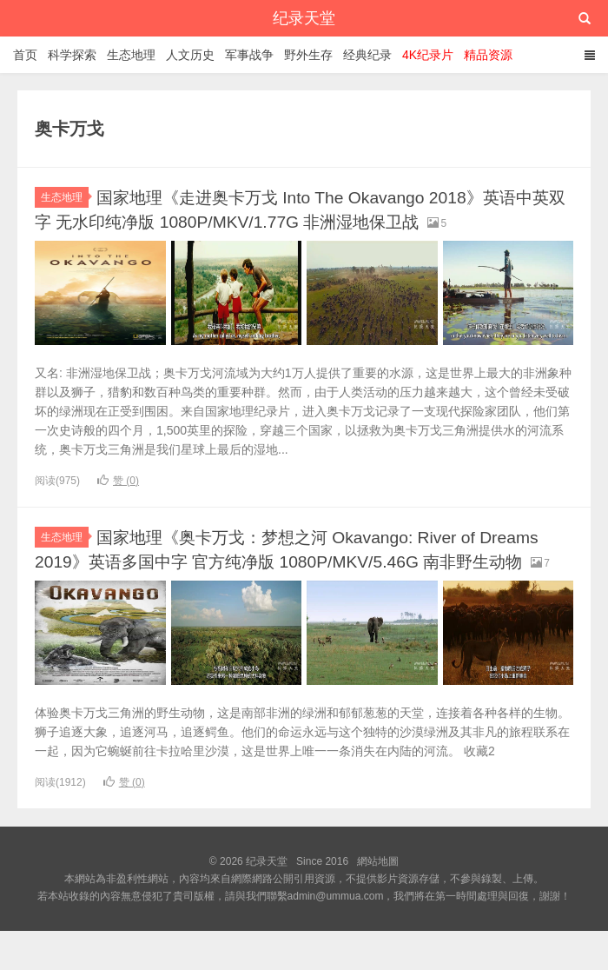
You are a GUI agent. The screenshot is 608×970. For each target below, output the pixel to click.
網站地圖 (378, 900)
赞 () (118, 498)
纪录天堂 (304, 18)
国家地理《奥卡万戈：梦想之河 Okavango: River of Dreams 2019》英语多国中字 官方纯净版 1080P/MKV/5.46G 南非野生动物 (304, 577)
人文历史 (190, 55)
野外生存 (308, 55)
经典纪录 (367, 55)
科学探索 (72, 55)
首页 (25, 55)
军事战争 (249, 55)
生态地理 (131, 55)
